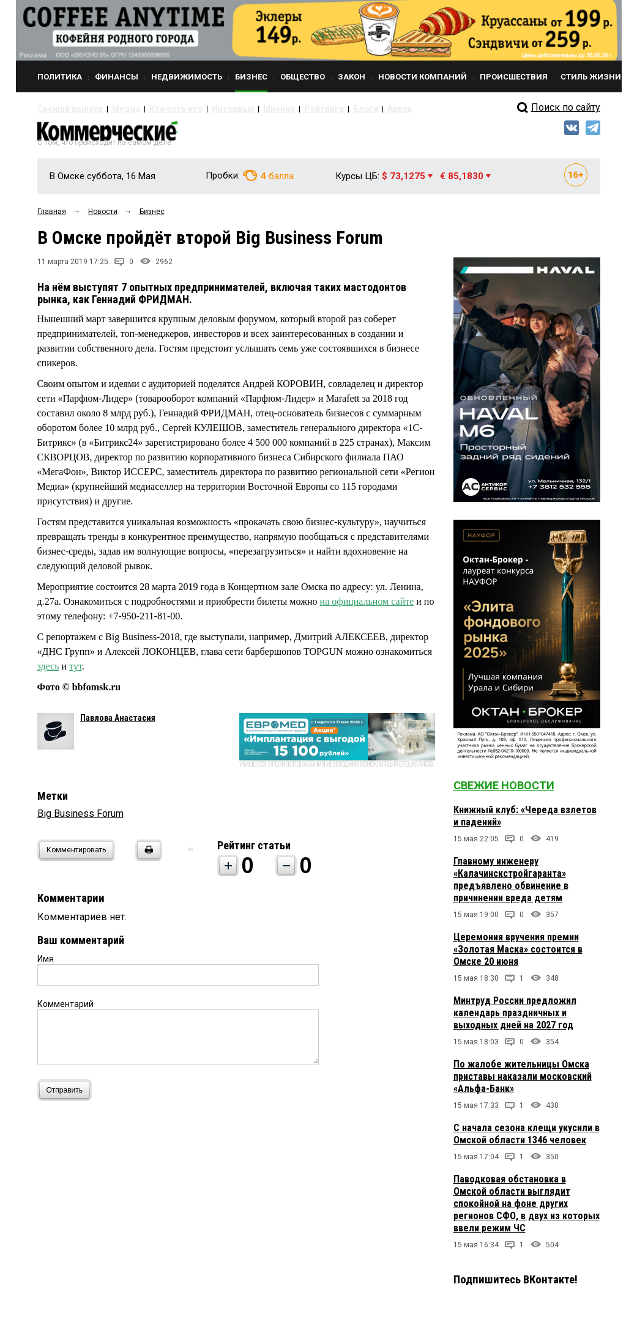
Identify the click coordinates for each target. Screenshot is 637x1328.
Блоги (317, 109)
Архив (346, 109)
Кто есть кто (156, 109)
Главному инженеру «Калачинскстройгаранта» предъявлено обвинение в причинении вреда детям (510, 885)
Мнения (242, 109)
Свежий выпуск (64, 109)
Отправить (68, 1095)
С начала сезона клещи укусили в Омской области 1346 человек (526, 1139)
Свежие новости (503, 790)
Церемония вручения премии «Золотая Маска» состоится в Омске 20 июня (518, 955)
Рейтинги (281, 109)
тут (75, 671)
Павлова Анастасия (117, 723)
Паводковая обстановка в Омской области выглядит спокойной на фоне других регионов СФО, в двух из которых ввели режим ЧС (526, 1209)
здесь (48, 671)
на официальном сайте (367, 607)
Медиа (113, 109)
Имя (45, 964)
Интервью (203, 109)
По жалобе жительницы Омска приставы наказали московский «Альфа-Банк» (522, 1082)
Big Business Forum (80, 819)
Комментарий (65, 1009)
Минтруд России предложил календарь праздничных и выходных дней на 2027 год (514, 1018)
